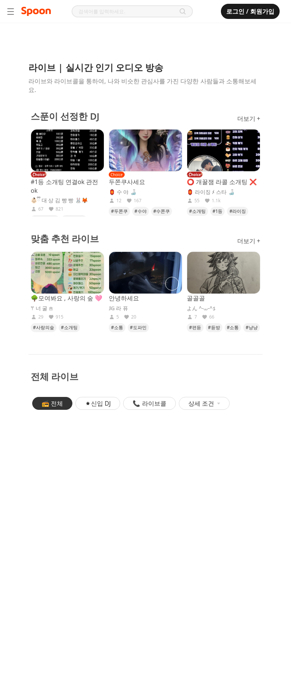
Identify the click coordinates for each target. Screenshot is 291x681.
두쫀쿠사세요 (127, 182)
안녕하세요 (124, 298)
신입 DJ (98, 403)
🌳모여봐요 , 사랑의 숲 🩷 (66, 298)
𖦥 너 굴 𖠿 (42, 308)
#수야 (141, 211)
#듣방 (214, 327)
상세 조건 (204, 403)
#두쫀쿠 (119, 211)
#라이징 (237, 211)
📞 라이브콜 (149, 403)
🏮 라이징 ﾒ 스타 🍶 (211, 192)
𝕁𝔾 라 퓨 (118, 308)
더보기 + (248, 118)
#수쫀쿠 (161, 211)
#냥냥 (252, 327)
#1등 (218, 211)
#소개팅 (197, 211)
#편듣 (195, 327)
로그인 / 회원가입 (250, 11)
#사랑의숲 (43, 327)
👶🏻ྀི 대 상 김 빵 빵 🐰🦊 (59, 200)
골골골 (196, 298)
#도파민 (138, 327)
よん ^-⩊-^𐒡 (201, 308)
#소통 (117, 327)
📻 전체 (52, 403)
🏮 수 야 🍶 (122, 192)
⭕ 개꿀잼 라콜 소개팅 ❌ (222, 182)
